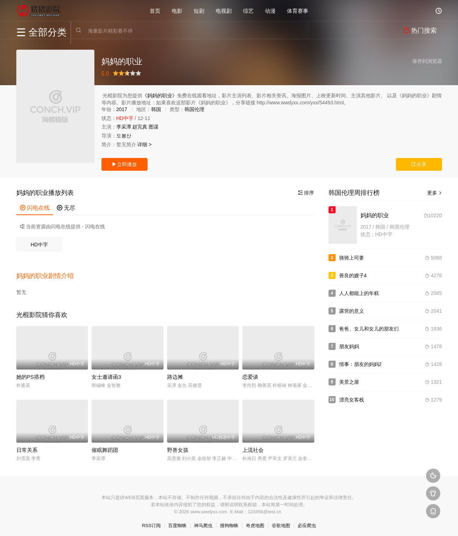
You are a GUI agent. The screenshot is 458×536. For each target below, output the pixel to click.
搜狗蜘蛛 (229, 522)
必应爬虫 (307, 522)
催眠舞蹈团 (105, 446)
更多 (434, 193)
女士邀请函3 (106, 373)
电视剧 (224, 10)
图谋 (154, 127)
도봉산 (123, 135)
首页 (155, 10)
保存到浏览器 (427, 61)
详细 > (144, 144)
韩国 (156, 109)
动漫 (270, 10)
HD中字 (39, 244)
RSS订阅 (151, 522)
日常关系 (27, 446)
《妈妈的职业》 (159, 95)
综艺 (248, 10)
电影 (177, 10)
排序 (306, 193)
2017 (121, 109)
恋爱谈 (250, 373)
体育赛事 (297, 10)
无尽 (66, 208)
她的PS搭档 (30, 373)
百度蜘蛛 (177, 522)
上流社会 (253, 446)
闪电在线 (35, 208)
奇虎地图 (255, 522)
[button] (48, 273)
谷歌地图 (281, 522)
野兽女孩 (177, 446)
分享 (419, 164)
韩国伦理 (194, 109)
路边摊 (175, 373)
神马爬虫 (203, 522)
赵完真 (139, 127)
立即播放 (124, 164)
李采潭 (123, 127)
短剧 (199, 10)
